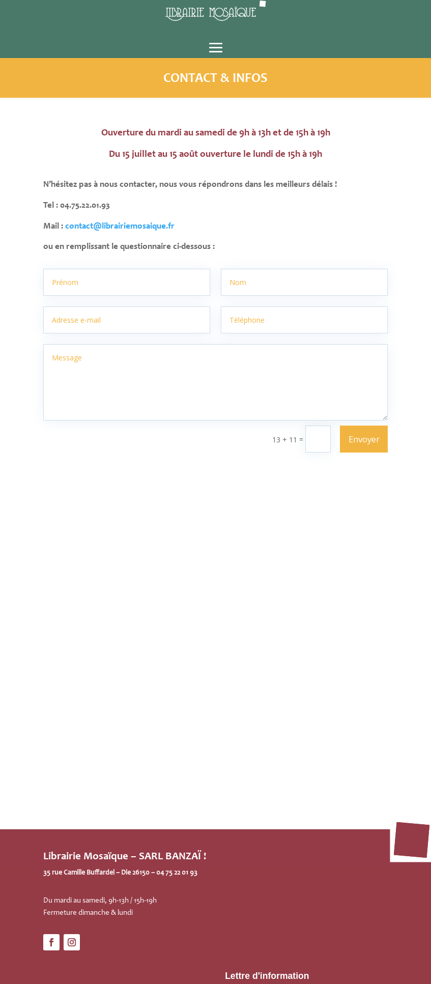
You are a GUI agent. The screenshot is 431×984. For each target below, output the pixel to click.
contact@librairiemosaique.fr (120, 226)
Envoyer (364, 439)
